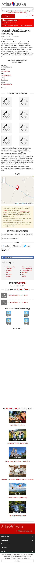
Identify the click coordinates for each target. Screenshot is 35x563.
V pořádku (18, 561)
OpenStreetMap (24, 203)
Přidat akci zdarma (24, 531)
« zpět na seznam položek (9, 238)
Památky (8, 36)
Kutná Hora (4, 80)
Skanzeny (9, 270)
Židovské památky (27, 268)
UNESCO (24, 272)
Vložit (9, 16)
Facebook (6, 246)
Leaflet (16, 203)
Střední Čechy (5, 71)
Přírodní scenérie (20, 234)
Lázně (23, 274)
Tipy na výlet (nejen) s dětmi (17, 515)
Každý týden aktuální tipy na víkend (17, 443)
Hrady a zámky (10, 267)
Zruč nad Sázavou (6, 84)
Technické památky (7, 234)
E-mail (5, 250)
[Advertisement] (17, 348)
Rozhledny (9, 268)
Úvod (2, 36)
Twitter (27, 246)
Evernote (17, 246)
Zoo (7, 272)
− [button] (4, 181)
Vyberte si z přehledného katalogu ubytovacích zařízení (17, 479)
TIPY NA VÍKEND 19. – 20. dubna (18, 302)
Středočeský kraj (6, 75)
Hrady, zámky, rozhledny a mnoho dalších (17, 461)
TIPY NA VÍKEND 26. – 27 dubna (17, 295)
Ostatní (29, 234)
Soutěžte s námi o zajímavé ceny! (17, 497)
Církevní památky (27, 270)
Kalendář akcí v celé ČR (17, 425)
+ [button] (4, 178)
